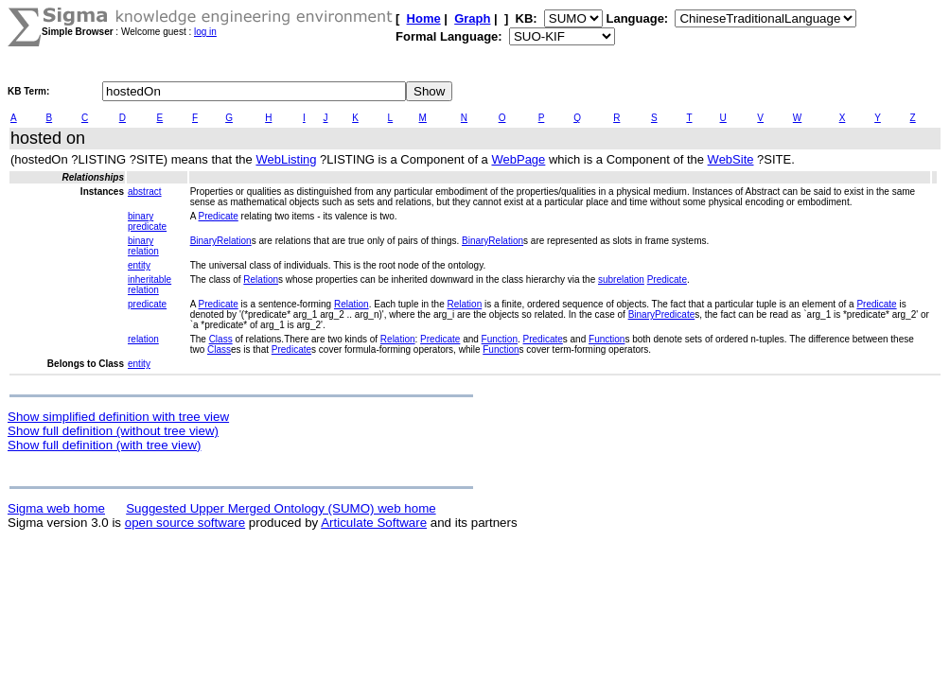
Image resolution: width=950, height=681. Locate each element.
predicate (147, 304)
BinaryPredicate (661, 314)
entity (139, 265)
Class (221, 339)
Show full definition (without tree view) (113, 431)
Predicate (218, 216)
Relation (260, 279)
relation (143, 339)
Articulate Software (374, 522)
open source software (185, 522)
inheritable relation (149, 284)
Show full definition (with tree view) (104, 445)
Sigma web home (56, 508)
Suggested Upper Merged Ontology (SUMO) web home (280, 508)
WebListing (285, 159)
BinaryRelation (221, 241)
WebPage (518, 159)
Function (500, 339)
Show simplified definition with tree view (118, 417)
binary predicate (147, 221)
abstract (145, 191)
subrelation (621, 279)
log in (205, 31)
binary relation (143, 246)
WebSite (731, 159)
